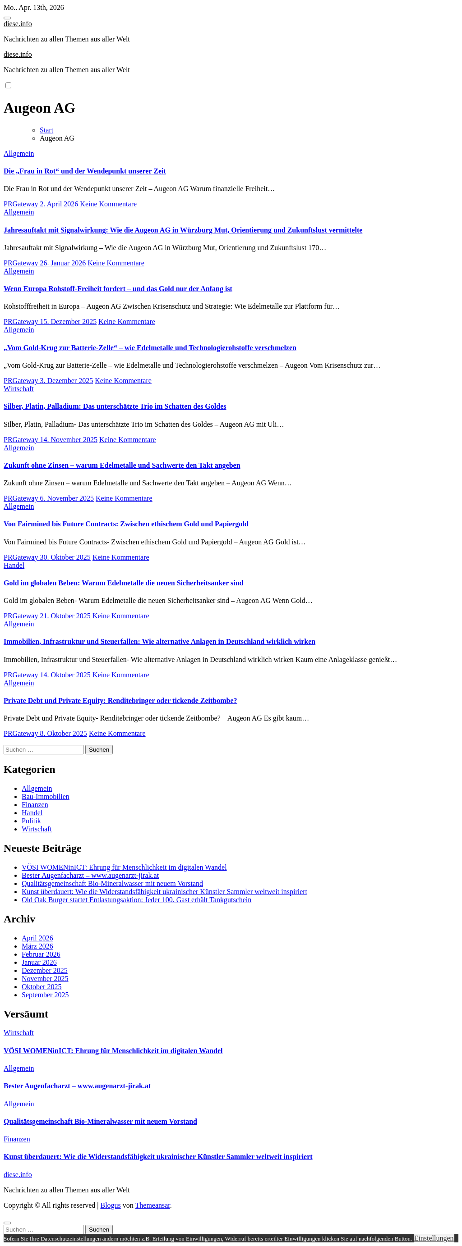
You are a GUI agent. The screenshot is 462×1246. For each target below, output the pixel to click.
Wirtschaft (19, 389)
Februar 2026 (41, 954)
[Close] (7, 1223)
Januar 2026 (39, 962)
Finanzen (35, 804)
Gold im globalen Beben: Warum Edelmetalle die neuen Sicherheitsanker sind (123, 583)
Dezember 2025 (45, 970)
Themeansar (152, 1205)
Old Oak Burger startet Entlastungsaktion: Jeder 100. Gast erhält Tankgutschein (136, 900)
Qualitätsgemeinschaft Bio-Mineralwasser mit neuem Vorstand (112, 883)
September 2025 (45, 995)
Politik (31, 821)
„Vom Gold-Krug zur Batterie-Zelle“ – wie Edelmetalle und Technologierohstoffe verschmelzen (150, 347)
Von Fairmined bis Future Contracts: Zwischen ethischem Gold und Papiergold (126, 524)
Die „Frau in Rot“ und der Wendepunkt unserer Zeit (85, 171)
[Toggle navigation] (7, 18)
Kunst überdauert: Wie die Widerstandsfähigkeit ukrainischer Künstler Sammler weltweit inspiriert (164, 891)
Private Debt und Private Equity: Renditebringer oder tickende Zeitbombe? (120, 700)
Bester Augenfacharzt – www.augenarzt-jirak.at (90, 875)
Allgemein (19, 153)
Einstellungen (434, 1238)
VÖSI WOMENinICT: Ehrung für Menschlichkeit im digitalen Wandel (124, 867)
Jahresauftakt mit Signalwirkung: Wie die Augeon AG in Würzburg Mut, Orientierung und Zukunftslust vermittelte (183, 230)
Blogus (110, 1205)
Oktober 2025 (41, 986)
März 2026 (37, 946)
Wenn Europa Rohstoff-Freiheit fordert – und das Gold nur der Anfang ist (118, 288)
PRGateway (22, 204)
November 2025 (45, 978)
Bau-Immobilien (45, 796)
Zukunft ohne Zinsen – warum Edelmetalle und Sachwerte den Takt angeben (122, 465)
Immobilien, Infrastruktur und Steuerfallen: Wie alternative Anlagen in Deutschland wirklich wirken (159, 641)
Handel (14, 565)
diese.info (18, 23)
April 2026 (37, 938)
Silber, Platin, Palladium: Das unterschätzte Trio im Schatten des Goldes (115, 406)
